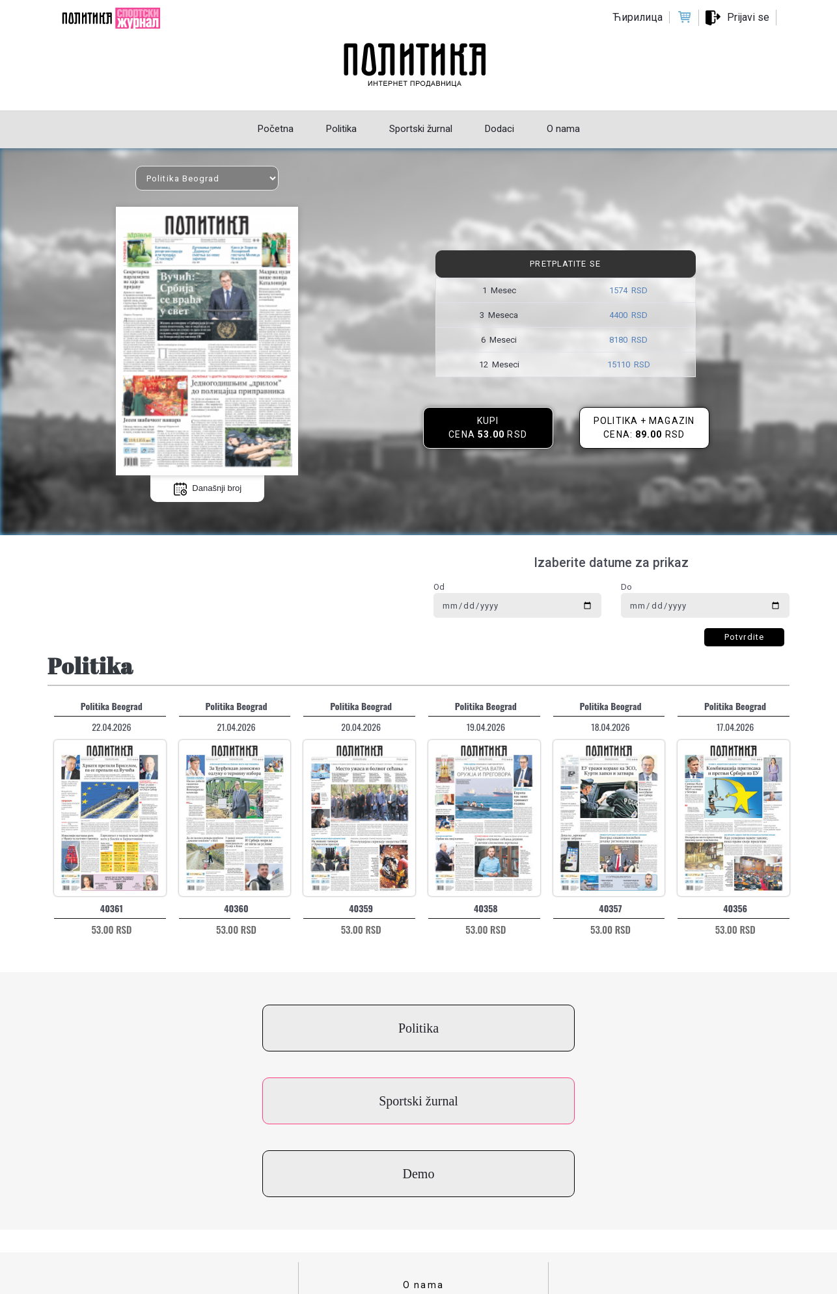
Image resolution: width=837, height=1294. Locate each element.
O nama (423, 1139)
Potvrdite (744, 637)
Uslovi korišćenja (423, 1179)
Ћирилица (637, 17)
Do (626, 587)
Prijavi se (748, 17)
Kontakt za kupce (423, 1159)
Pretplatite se (565, 264)
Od (439, 587)
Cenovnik (423, 1220)
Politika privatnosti (423, 1200)
